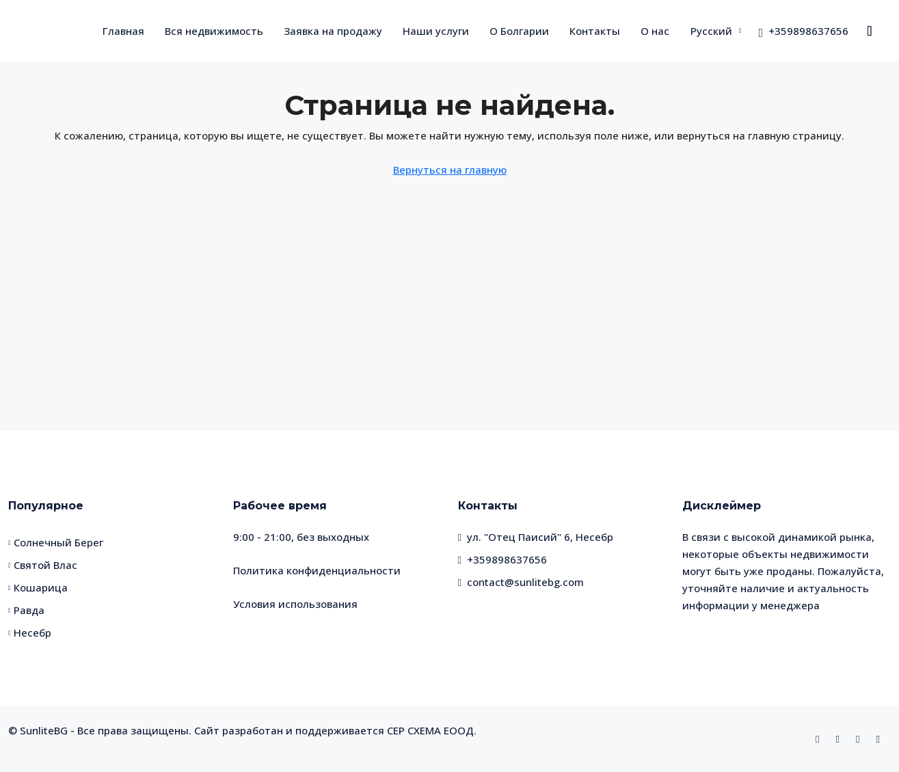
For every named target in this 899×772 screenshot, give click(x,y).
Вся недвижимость (214, 31)
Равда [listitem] (26, 610)
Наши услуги (436, 31)
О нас (655, 31)
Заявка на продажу (333, 31)
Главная (123, 31)
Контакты (594, 31)
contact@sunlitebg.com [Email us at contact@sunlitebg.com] (525, 582)
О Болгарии (519, 31)
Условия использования (295, 604)
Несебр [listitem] (29, 632)
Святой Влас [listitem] (42, 565)
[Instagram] (840, 738)
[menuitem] (803, 30)
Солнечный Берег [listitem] (55, 542)
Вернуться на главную (450, 169)
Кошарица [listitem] (38, 587)
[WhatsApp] (860, 738)
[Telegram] (880, 738)
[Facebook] (820, 738)
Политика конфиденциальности (317, 570)
